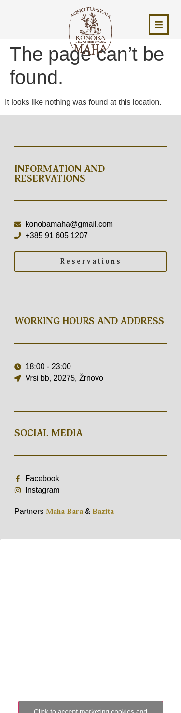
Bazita (103, 511)
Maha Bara (64, 511)
